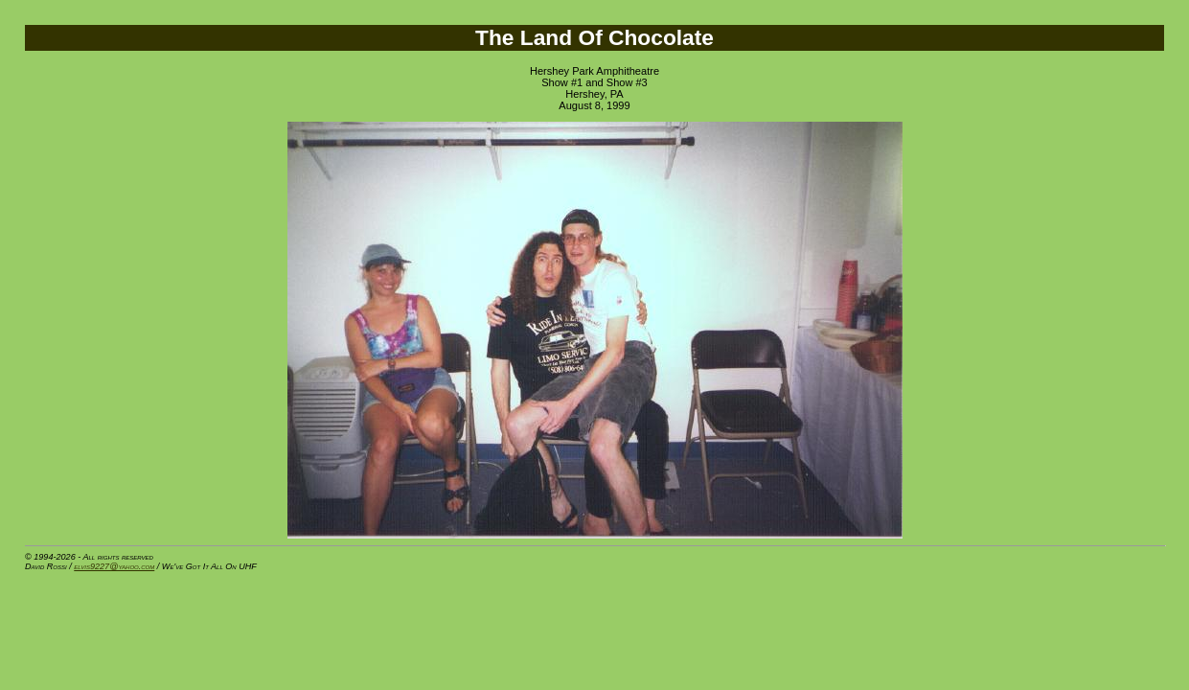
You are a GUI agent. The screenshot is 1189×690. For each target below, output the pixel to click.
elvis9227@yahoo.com (114, 566)
